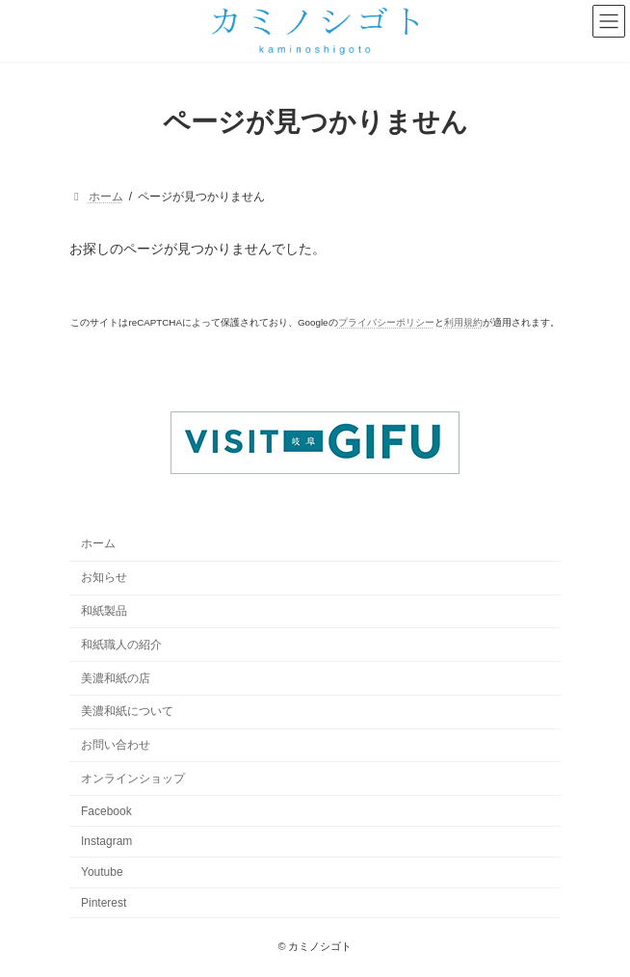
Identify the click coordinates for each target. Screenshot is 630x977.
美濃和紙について (127, 712)
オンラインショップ (133, 778)
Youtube (102, 873)
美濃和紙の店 (115, 678)
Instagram (106, 842)
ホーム (98, 544)
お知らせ (104, 578)
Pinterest (103, 903)
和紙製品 (104, 611)
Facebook (106, 811)
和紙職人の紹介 (121, 644)
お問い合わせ (115, 746)
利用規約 (463, 322)
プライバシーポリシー (386, 322)
